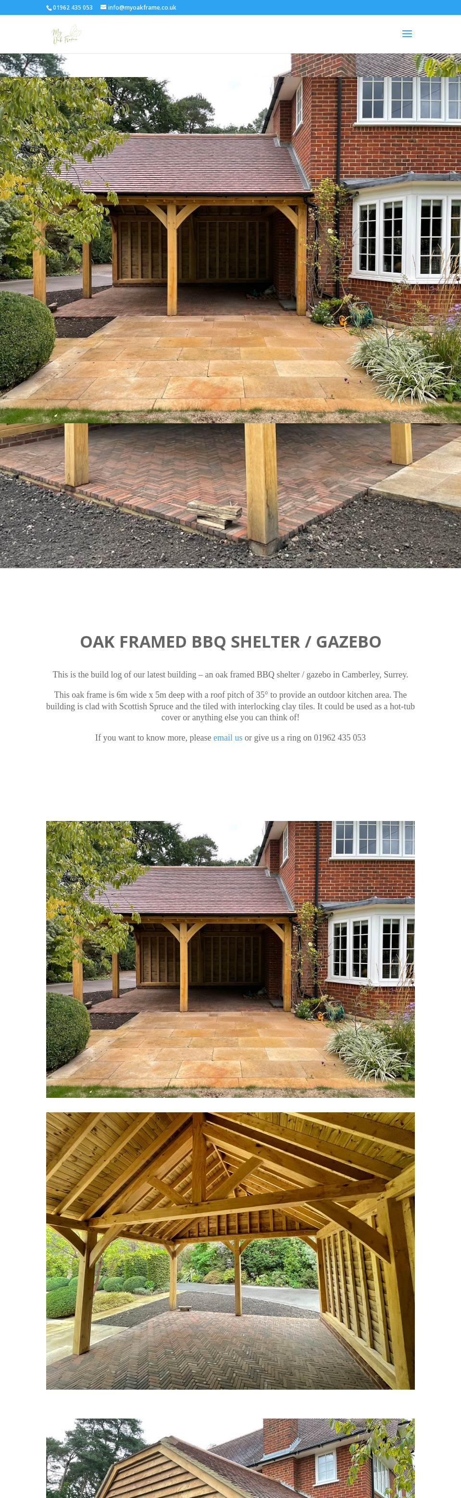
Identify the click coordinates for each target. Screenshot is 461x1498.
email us (228, 737)
